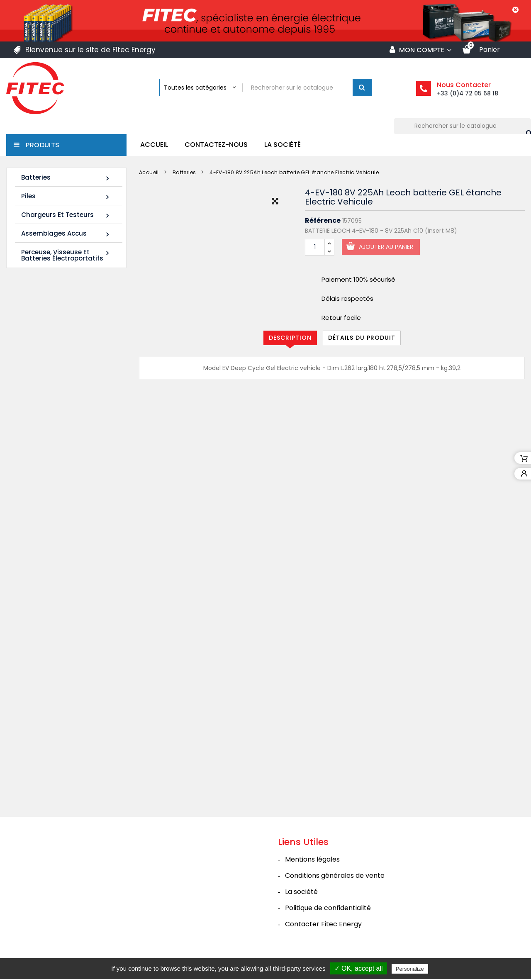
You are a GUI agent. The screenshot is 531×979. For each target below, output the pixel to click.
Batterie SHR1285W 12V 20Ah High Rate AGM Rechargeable (58, 500)
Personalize (410, 969)
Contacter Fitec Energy (323, 930)
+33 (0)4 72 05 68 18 (467, 93)
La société (282, 144)
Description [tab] (290, 338)
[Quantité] (315, 247)
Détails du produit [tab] (361, 338)
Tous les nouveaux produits (72, 552)
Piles (66, 196)
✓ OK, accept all (358, 968)
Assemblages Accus (66, 234)
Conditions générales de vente (335, 881)
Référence (323, 220)
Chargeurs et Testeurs (66, 215)
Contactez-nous (216, 144)
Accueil (154, 144)
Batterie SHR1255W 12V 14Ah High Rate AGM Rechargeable (58, 388)
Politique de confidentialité (328, 914)
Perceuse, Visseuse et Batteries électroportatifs (66, 255)
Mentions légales (312, 865)
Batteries (66, 178)
